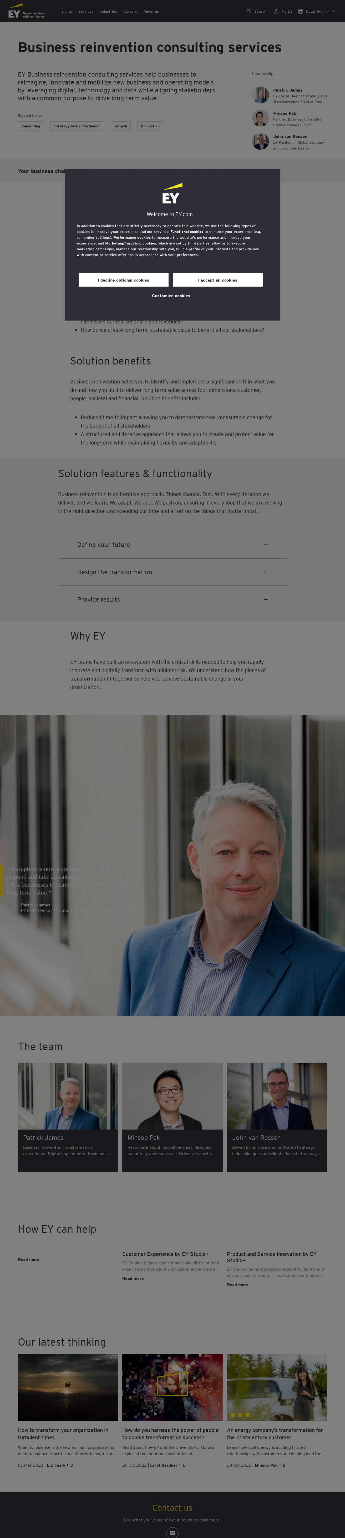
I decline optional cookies (123, 280)
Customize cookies (171, 295)
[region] (172, 245)
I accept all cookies (217, 280)
